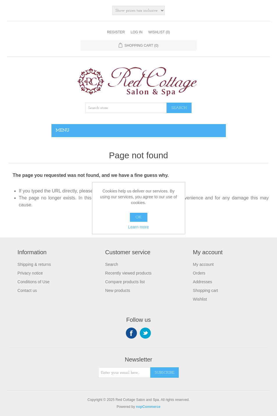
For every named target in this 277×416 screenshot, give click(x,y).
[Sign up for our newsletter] (124, 372)
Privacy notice (30, 273)
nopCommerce (148, 407)
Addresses (202, 281)
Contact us (27, 290)
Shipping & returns (34, 264)
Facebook (131, 333)
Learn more (138, 227)
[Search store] (126, 108)
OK (138, 217)
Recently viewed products (128, 273)
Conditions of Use (33, 281)
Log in (136, 32)
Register (116, 32)
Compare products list (125, 281)
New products (117, 290)
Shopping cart (205, 290)
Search (111, 264)
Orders (199, 273)
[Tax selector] (138, 10)
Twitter (145, 333)
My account (203, 264)
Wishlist (200, 299)
